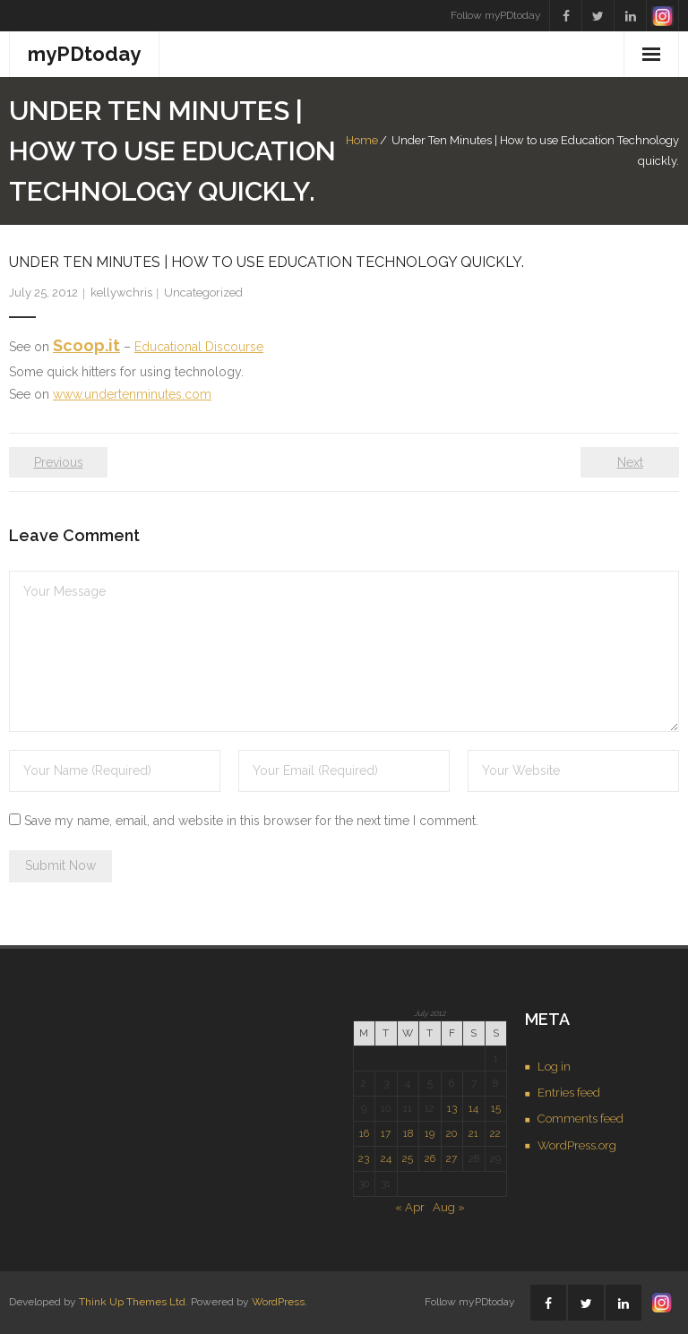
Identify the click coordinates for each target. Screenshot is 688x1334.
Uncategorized (203, 292)
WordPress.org (577, 1145)
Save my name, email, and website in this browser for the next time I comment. (251, 820)
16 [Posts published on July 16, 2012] (364, 1133)
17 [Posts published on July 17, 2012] (386, 1133)
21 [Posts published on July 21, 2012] (473, 1133)
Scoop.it (86, 345)
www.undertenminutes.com (132, 394)
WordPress (278, 1301)
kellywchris (121, 292)
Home (362, 140)
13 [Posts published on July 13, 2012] (452, 1108)
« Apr (410, 1207)
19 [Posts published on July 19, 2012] (429, 1133)
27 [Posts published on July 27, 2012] (451, 1158)
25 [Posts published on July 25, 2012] (407, 1158)
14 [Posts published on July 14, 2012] (473, 1108)
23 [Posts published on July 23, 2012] (363, 1158)
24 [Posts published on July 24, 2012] (386, 1158)
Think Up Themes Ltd (132, 1301)
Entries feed (569, 1092)
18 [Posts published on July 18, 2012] (408, 1133)
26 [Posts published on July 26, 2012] (430, 1158)
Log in (554, 1066)
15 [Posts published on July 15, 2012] (496, 1108)
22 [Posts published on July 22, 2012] (495, 1133)
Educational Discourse (198, 347)
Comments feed (581, 1118)
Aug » (449, 1207)
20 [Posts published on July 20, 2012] (451, 1133)
